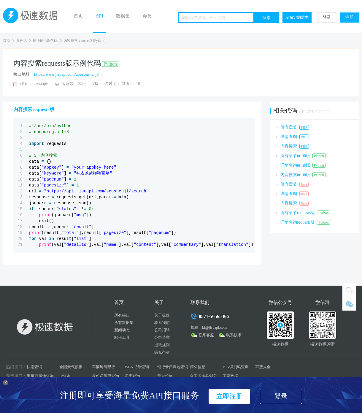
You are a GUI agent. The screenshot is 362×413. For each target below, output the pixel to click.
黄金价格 (165, 376)
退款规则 (162, 345)
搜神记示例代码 (45, 41)
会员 (147, 15)
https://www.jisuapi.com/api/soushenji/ (66, 74)
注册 (349, 17)
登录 (327, 17)
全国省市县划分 (203, 376)
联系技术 (234, 335)
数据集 (123, 15)
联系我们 (162, 322)
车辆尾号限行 (103, 367)
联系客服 (206, 335)
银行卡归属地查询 (172, 367)
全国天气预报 (70, 367)
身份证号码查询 (105, 376)
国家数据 (230, 376)
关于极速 (162, 315)
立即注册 (229, 396)
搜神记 (21, 41)
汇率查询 (132, 376)
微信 (349, 304)
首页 (78, 15)
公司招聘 (162, 330)
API (99, 15)
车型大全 (263, 367)
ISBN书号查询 (137, 367)
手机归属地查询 (40, 376)
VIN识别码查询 (236, 367)
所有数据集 (124, 322)
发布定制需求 (297, 17)
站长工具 (122, 337)
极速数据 (32, 17)
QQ (349, 290)
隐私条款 (162, 352)
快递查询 (34, 367)
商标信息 (197, 367)
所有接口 (122, 315)
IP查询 (65, 376)
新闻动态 (122, 330)
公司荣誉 (162, 337)
